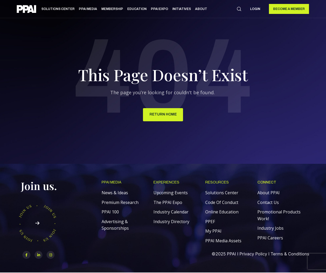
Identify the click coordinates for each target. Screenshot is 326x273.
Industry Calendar (171, 212)
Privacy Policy (253, 254)
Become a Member (289, 9)
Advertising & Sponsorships (115, 225)
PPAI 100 (110, 212)
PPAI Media (88, 9)
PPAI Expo (159, 9)
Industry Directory (171, 222)
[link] (26, 10)
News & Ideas (115, 193)
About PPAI (268, 193)
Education (137, 9)
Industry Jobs (270, 228)
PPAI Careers (270, 238)
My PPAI (213, 231)
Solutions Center (58, 9)
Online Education (222, 212)
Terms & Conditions (290, 254)
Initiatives (181, 9)
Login (255, 9)
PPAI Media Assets (223, 241)
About (201, 9)
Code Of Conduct (221, 203)
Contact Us (268, 203)
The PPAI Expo (167, 203)
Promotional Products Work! (279, 215)
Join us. (39, 186)
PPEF (210, 222)
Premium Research (120, 203)
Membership (112, 9)
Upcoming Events (170, 193)
